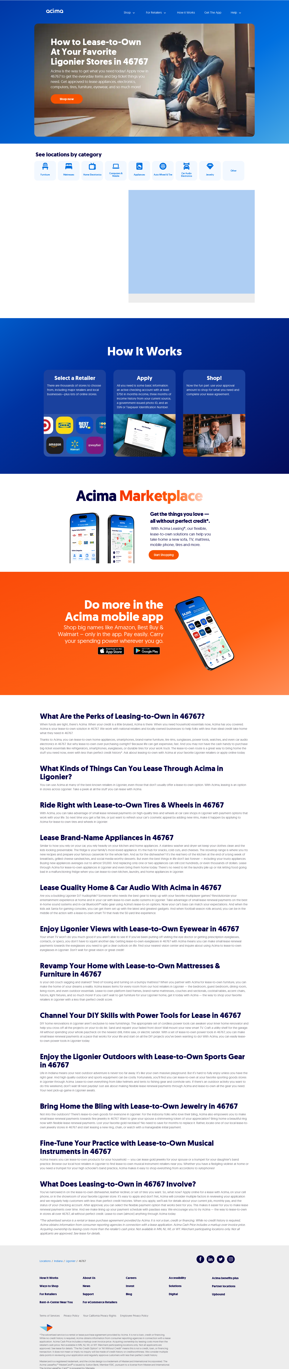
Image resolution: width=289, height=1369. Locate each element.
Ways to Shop (49, 1286)
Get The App (212, 12)
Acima (54, 12)
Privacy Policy (71, 1315)
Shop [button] (128, 12)
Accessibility (177, 1278)
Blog (129, 1294)
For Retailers (48, 1294)
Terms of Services (50, 1315)
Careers (131, 1278)
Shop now (67, 99)
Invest (130, 1286)
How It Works (49, 1278)
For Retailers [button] (154, 12)
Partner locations (223, 1286)
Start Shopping (164, 555)
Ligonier (70, 1261)
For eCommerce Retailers (100, 1302)
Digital (173, 1294)
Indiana (58, 1261)
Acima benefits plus (225, 1278)
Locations (45, 1261)
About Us (89, 1278)
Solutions (175, 1286)
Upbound (218, 1294)
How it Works (186, 12)
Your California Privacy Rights (99, 1315)
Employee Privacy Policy (134, 1315)
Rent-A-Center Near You (56, 1302)
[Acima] (46, 1327)
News (86, 1286)
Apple (113, 651)
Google (149, 651)
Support (88, 1294)
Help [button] (234, 12)
